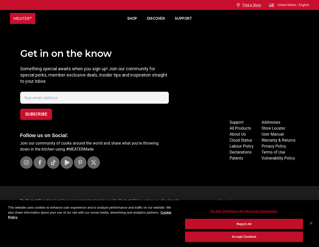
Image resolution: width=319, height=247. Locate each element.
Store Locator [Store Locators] (273, 128)
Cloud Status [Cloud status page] (241, 140)
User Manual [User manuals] (272, 134)
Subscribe (36, 114)
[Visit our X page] (93, 162)
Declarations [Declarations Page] (241, 152)
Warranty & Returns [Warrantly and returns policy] (278, 140)
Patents (236, 158)
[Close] (311, 223)
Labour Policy (242, 146)
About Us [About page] (238, 134)
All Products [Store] (240, 128)
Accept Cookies (244, 237)
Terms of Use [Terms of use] (273, 152)
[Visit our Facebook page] (40, 162)
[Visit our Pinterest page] (80, 162)
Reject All (244, 224)
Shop (132, 18)
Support (183, 18)
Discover (156, 18)
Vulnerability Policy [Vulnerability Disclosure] (278, 158)
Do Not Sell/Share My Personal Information (244, 211)
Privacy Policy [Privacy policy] (273, 146)
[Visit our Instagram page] (26, 162)
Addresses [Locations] (270, 122)
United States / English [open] (288, 5)
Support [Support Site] (237, 122)
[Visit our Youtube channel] (67, 162)
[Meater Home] (66, 18)
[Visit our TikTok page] (53, 162)
